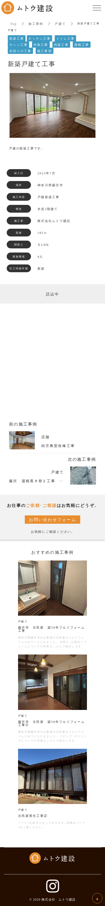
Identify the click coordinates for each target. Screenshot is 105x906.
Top (13, 23)
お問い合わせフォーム (52, 519)
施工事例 (35, 23)
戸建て (60, 23)
